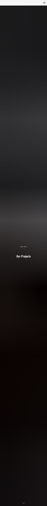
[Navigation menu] (44, 2)
